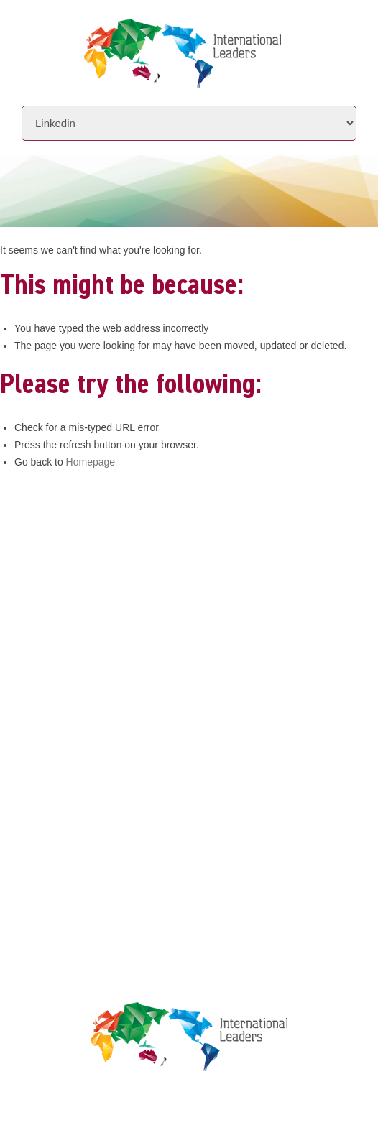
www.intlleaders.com (128, 602)
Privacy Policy (115, 816)
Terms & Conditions (129, 844)
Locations (103, 706)
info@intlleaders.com (159, 582)
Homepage (91, 462)
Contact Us (106, 733)
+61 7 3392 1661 (146, 562)
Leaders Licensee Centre (141, 789)
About (91, 651)
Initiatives (105, 679)
